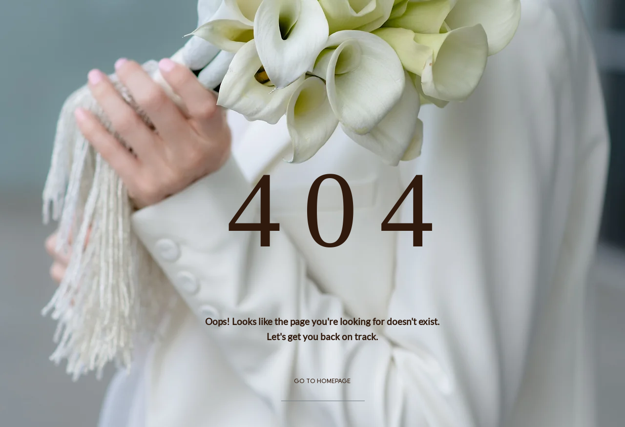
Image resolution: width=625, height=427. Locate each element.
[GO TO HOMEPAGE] (323, 382)
